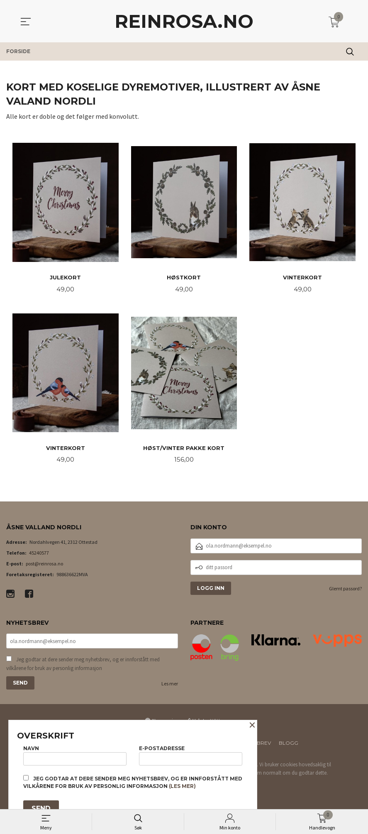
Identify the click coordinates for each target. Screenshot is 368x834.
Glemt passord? (345, 590)
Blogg (288, 746)
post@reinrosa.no (44, 565)
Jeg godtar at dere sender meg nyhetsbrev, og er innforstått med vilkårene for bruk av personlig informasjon (83, 666)
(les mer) (182, 786)
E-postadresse (190, 754)
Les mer (169, 686)
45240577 (39, 554)
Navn (75, 754)
